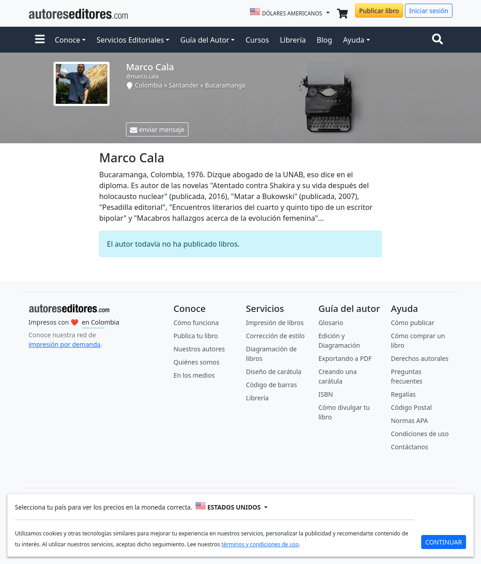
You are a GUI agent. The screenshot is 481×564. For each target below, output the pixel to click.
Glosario (330, 322)
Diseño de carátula (273, 371)
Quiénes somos (196, 362)
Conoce (67, 40)
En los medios (194, 375)
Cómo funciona (196, 322)
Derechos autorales (419, 358)
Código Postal (411, 407)
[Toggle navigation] (439, 39)
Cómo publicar (412, 322)
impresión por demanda (65, 344)
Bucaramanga (225, 85)
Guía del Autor (204, 40)
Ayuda (353, 40)
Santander (183, 85)
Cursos (257, 40)
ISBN (325, 394)
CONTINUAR (443, 542)
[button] (40, 39)
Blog (324, 40)
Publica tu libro (195, 335)
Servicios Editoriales (130, 40)
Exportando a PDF (345, 358)
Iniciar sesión (428, 10)
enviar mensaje (157, 129)
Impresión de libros (275, 322)
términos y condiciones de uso (260, 544)
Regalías (403, 394)
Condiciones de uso (420, 433)
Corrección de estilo (275, 335)
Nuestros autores (199, 349)
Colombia (149, 85)
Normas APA (409, 420)
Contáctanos (409, 446)
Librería (293, 40)
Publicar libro (379, 10)
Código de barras (271, 384)
